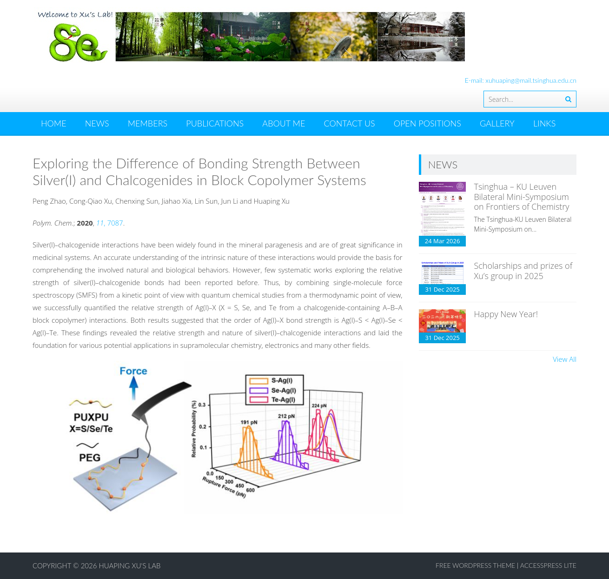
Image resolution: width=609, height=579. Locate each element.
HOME (53, 123)
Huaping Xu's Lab (130, 565)
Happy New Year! (506, 313)
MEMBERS (148, 123)
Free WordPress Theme (475, 565)
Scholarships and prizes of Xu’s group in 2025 (523, 270)
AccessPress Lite (548, 565)
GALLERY (497, 123)
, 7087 (109, 222)
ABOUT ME (283, 123)
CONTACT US (349, 123)
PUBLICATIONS (215, 123)
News (97, 123)
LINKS (544, 123)
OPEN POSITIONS (427, 123)
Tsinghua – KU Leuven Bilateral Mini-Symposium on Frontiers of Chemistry (521, 196)
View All (564, 359)
